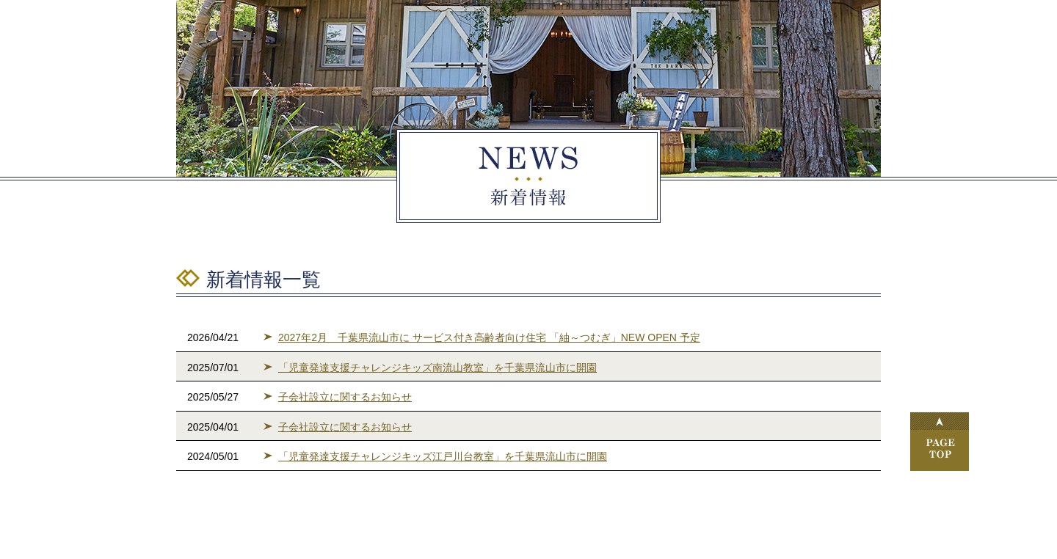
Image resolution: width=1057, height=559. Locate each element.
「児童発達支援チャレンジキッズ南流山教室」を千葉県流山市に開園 (437, 367)
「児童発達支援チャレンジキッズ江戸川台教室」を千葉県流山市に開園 (442, 456)
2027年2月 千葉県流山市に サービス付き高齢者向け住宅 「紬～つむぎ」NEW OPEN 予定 (489, 337)
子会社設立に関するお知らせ (345, 397)
